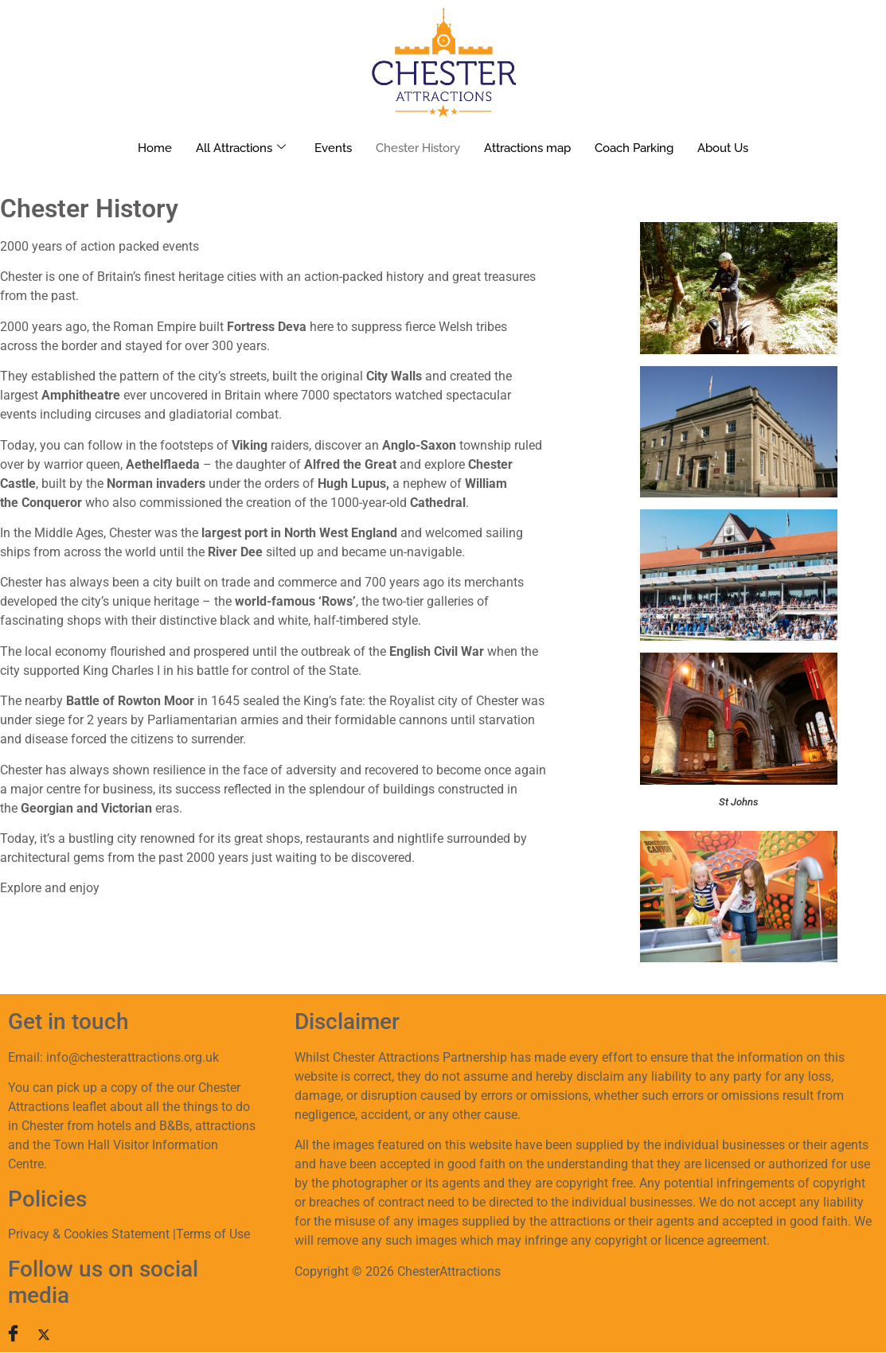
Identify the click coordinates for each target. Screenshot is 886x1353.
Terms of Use (213, 1234)
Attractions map (527, 148)
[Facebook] (19, 1334)
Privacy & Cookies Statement (89, 1234)
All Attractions (241, 148)
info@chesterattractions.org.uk (132, 1057)
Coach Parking (634, 148)
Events (333, 148)
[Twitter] (52, 1334)
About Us (722, 148)
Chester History (418, 148)
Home (155, 148)
